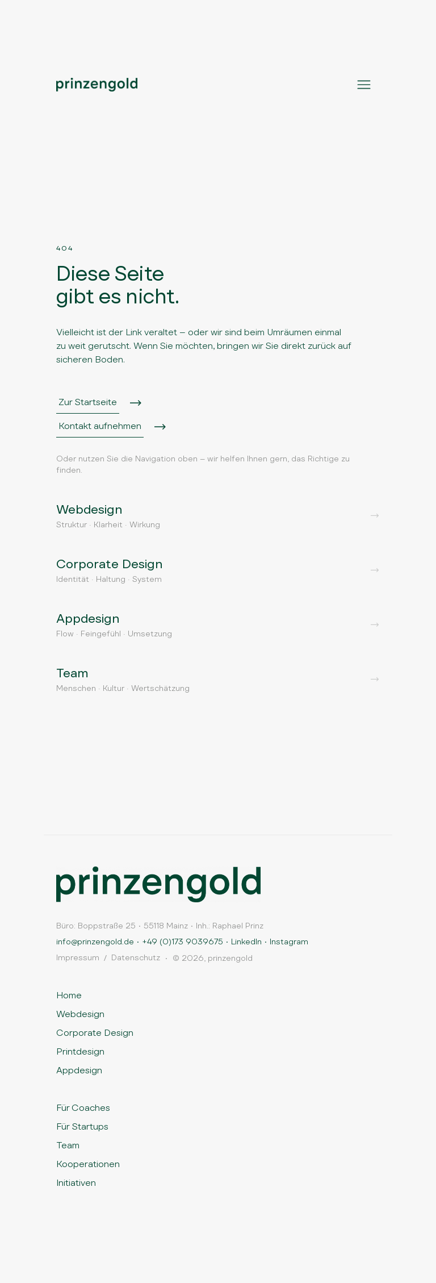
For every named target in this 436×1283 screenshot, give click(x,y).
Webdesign (80, 1014)
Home (69, 995)
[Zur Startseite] (158, 884)
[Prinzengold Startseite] (96, 84)
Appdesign (79, 1070)
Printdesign (80, 1051)
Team (67, 1145)
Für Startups (82, 1126)
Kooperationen (88, 1164)
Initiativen (76, 1183)
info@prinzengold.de (95, 941)
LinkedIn (246, 941)
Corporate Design (94, 1033)
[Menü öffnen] (364, 84)
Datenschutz (135, 957)
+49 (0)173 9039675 (182, 941)
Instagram (289, 941)
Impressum (77, 957)
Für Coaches (83, 1108)
